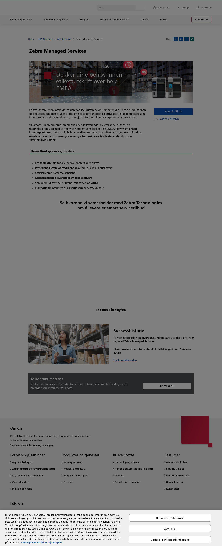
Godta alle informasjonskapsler (170, 539)
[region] (111, 528)
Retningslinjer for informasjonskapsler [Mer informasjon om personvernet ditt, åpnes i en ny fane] (41, 542)
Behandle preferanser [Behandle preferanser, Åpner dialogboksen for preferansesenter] (169, 517)
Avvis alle (170, 528)
